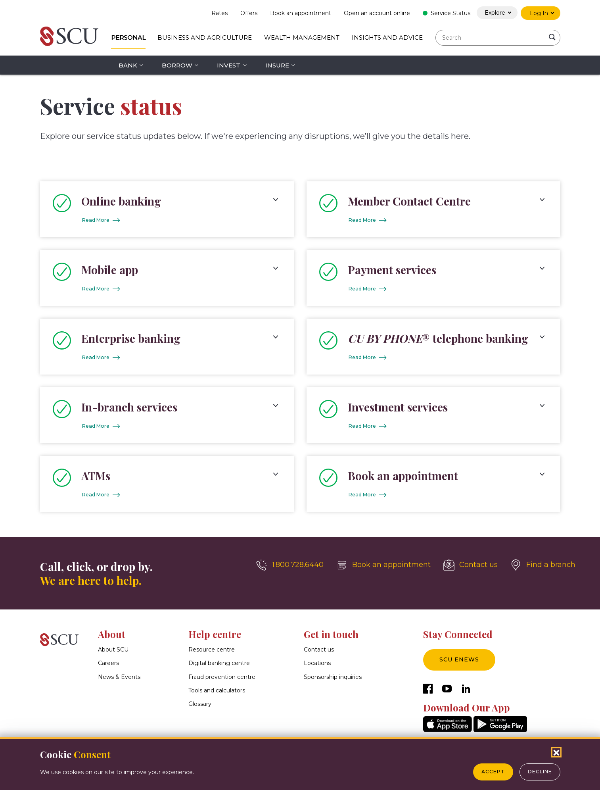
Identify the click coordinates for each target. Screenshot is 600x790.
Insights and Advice (387, 37)
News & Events (119, 680)
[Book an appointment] (383, 569)
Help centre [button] (214, 638)
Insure (277, 65)
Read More (97, 220)
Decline (540, 772)
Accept (493, 772)
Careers (108, 667)
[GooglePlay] (500, 734)
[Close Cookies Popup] (556, 752)
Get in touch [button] (331, 638)
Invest (228, 65)
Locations (317, 667)
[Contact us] (470, 569)
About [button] (111, 638)
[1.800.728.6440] (290, 569)
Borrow (177, 65)
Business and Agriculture (204, 37)
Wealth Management (301, 37)
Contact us (319, 653)
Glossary (199, 707)
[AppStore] (447, 734)
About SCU (113, 653)
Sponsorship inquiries (333, 680)
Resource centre (211, 653)
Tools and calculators (216, 694)
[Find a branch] (542, 569)
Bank (128, 65)
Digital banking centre (219, 667)
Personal (128, 37)
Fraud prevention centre (221, 680)
